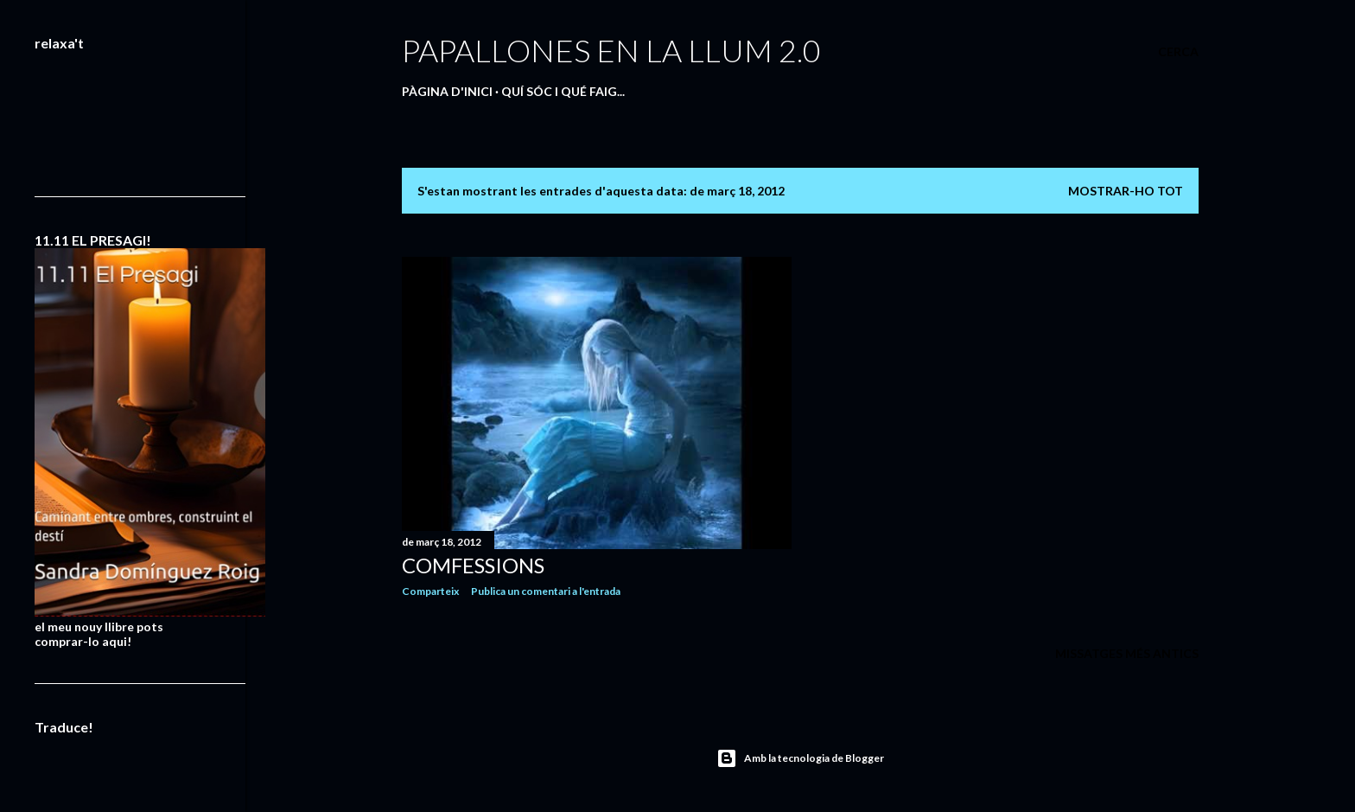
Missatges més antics (1127, 653)
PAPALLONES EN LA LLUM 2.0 (611, 50)
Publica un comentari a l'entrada (545, 591)
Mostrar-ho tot (1125, 190)
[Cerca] (1178, 52)
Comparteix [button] (430, 591)
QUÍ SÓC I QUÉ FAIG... (563, 91)
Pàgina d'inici (447, 91)
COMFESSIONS (473, 565)
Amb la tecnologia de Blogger (800, 758)
